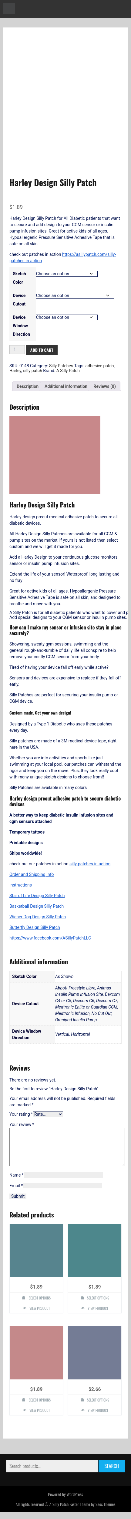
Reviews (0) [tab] (104, 386)
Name (16, 1182)
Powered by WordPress (65, 1501)
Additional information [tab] (66, 386)
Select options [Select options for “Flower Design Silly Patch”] (98, 1305)
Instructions (20, 885)
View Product (39, 1315)
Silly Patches (61, 365)
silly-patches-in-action (89, 863)
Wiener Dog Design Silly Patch (37, 916)
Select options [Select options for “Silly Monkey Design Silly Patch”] (40, 1305)
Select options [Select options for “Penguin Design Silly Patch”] (40, 1407)
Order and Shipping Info (31, 874)
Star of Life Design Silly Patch (37, 895)
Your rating (21, 1114)
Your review (21, 1124)
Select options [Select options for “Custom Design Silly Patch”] (98, 1407)
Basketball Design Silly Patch (36, 906)
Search (112, 1473)
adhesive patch (100, 365)
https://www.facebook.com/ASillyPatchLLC (50, 938)
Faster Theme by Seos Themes (92, 1511)
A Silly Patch (68, 370)
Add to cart (41, 350)
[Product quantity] (17, 349)
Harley (15, 370)
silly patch (32, 370)
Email (16, 1192)
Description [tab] (28, 386)
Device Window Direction (21, 326)
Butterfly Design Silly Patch (34, 927)
